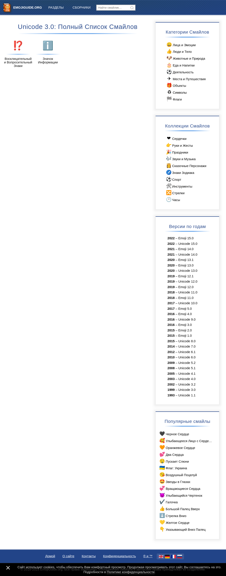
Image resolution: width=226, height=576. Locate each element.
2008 (171, 368)
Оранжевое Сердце (177, 447)
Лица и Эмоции (181, 44)
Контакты (89, 556)
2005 (171, 373)
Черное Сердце (174, 433)
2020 (171, 260)
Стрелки (175, 192)
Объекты (176, 85)
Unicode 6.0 (187, 357)
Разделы (56, 7)
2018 (171, 292)
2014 (171, 346)
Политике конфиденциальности (130, 572)
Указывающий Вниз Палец (182, 529)
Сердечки (175, 138)
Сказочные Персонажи (185, 165)
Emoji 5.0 (185, 308)
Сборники (81, 7)
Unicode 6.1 (187, 352)
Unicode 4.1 (187, 373)
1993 (171, 395)
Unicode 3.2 (187, 384)
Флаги (174, 99)
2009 (171, 363)
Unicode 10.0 (187, 303)
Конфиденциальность (119, 556)
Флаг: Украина (173, 467)
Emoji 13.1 (186, 260)
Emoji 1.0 (185, 335)
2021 (171, 249)
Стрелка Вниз (172, 515)
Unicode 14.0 (187, 254)
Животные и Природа (185, 58)
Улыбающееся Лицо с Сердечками (186, 440)
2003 (171, 379)
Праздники (176, 152)
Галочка (168, 501)
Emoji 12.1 (186, 276)
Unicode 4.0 (187, 379)
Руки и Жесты (179, 145)
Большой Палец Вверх (179, 508)
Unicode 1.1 (187, 395)
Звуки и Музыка (180, 158)
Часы (172, 199)
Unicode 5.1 (187, 368)
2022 (171, 238)
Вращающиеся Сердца (179, 488)
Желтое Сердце (174, 522)
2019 (171, 276)
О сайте (68, 556)
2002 (171, 384)
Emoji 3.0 (185, 325)
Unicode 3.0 (187, 390)
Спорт (173, 179)
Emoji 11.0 (186, 298)
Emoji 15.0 (186, 238)
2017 (171, 303)
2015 (171, 330)
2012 (171, 352)
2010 (171, 357)
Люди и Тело (179, 51)
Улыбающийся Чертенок (180, 495)
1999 (171, 390)
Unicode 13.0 (187, 270)
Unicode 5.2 (187, 363)
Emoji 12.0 (186, 287)
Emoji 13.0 (186, 265)
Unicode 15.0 (187, 243)
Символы (176, 92)
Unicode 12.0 (187, 281)
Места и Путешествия (186, 78)
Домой (50, 556)
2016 (171, 314)
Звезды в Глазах (174, 481)
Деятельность (180, 71)
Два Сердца (171, 454)
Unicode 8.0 (187, 341)
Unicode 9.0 (187, 319)
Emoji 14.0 (186, 249)
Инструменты (178, 186)
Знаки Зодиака (179, 172)
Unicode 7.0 (187, 346)
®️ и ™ (148, 556)
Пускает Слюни (174, 461)
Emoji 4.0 (185, 314)
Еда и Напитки (180, 65)
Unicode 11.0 (187, 292)
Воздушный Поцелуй (178, 474)
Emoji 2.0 (185, 330)
